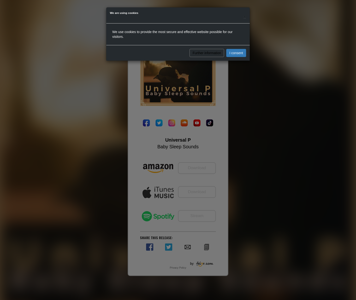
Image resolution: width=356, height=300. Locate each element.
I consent (236, 53)
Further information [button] (207, 53)
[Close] (244, 17)
